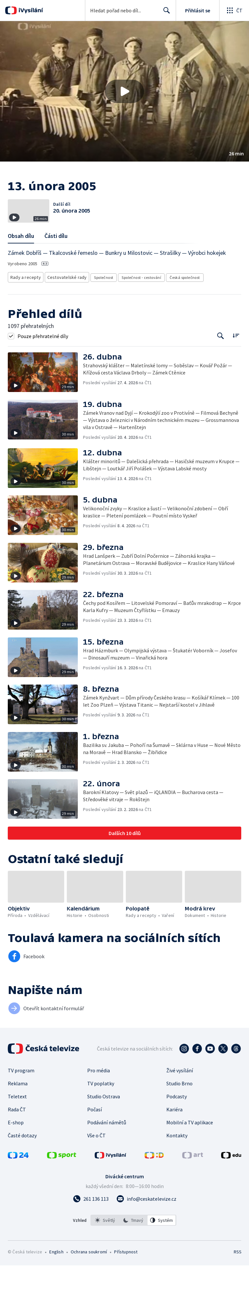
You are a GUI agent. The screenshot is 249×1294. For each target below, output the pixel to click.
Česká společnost (179, 306)
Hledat (165, 13)
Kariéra (174, 1138)
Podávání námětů (106, 1151)
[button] (124, 91)
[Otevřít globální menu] (234, 10)
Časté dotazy (22, 1164)
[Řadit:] (236, 364)
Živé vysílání (179, 1099)
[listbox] (133, 1248)
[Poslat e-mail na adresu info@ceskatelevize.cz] (146, 1227)
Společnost (97, 306)
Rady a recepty (24, 306)
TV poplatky (100, 1112)
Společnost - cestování (135, 306)
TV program (21, 1099)
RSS (237, 1280)
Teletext (17, 1125)
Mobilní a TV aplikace (189, 1151)
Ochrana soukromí (89, 1280)
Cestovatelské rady (63, 306)
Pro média (98, 1099)
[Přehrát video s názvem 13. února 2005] (124, 91)
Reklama (18, 1112)
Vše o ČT (96, 1164)
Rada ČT (17, 1138)
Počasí (94, 1138)
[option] (105, 1249)
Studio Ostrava (103, 1125)
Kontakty (176, 1164)
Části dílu (55, 266)
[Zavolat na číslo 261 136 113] (91, 1227)
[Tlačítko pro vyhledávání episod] (220, 365)
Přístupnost (125, 1280)
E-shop (16, 1151)
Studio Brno (179, 1112)
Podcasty (176, 1125)
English (56, 1280)
